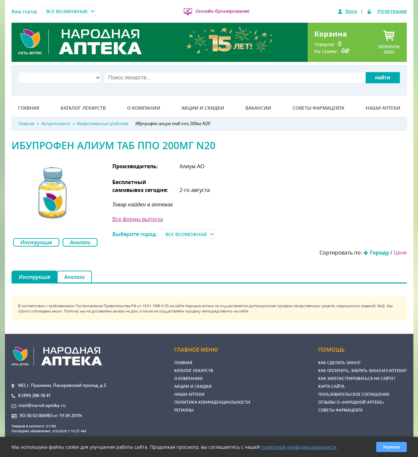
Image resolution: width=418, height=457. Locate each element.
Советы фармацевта (318, 108)
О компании (143, 108)
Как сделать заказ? (339, 362)
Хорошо (391, 446)
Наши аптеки (383, 108)
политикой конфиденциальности (298, 447)
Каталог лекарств (83, 108)
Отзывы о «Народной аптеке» (351, 402)
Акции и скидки (202, 108)
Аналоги (80, 242)
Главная (28, 108)
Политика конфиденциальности (212, 402)
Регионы (184, 410)
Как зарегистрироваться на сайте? (356, 378)
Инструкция (36, 242)
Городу (379, 252)
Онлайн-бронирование (222, 11)
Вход (351, 11)
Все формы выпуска (137, 219)
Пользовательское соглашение (354, 394)
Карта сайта (331, 386)
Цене (400, 252)
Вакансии (258, 108)
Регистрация (392, 11)
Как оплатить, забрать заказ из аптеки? (362, 370)
